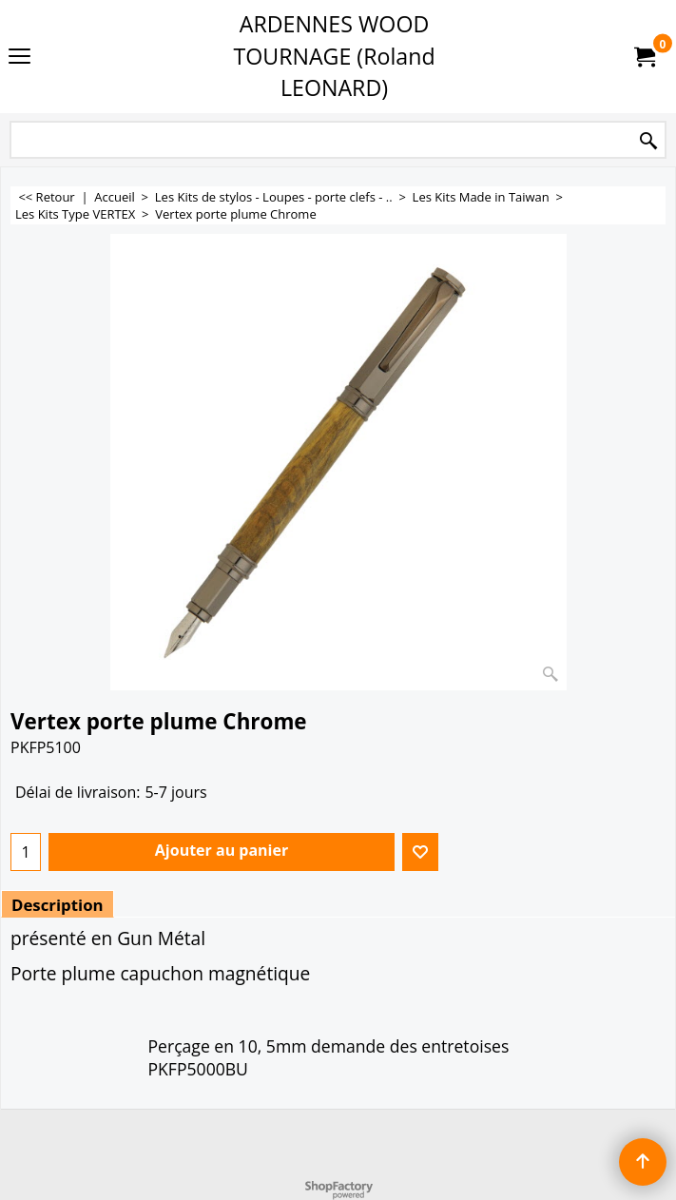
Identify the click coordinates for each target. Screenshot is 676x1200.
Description (57, 905)
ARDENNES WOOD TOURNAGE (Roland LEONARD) (334, 56)
